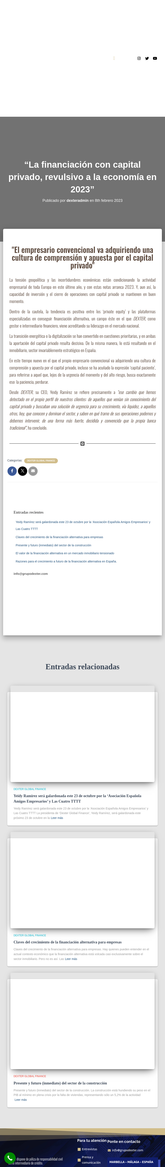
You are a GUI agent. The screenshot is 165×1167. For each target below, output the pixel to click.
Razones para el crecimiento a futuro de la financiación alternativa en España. (66, 561)
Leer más (57, 818)
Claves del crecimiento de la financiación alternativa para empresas (59, 537)
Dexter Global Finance (41, 461)
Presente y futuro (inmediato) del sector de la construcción (53, 545)
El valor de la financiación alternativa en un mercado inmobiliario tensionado (65, 553)
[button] (114, 58)
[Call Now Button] (10, 1158)
